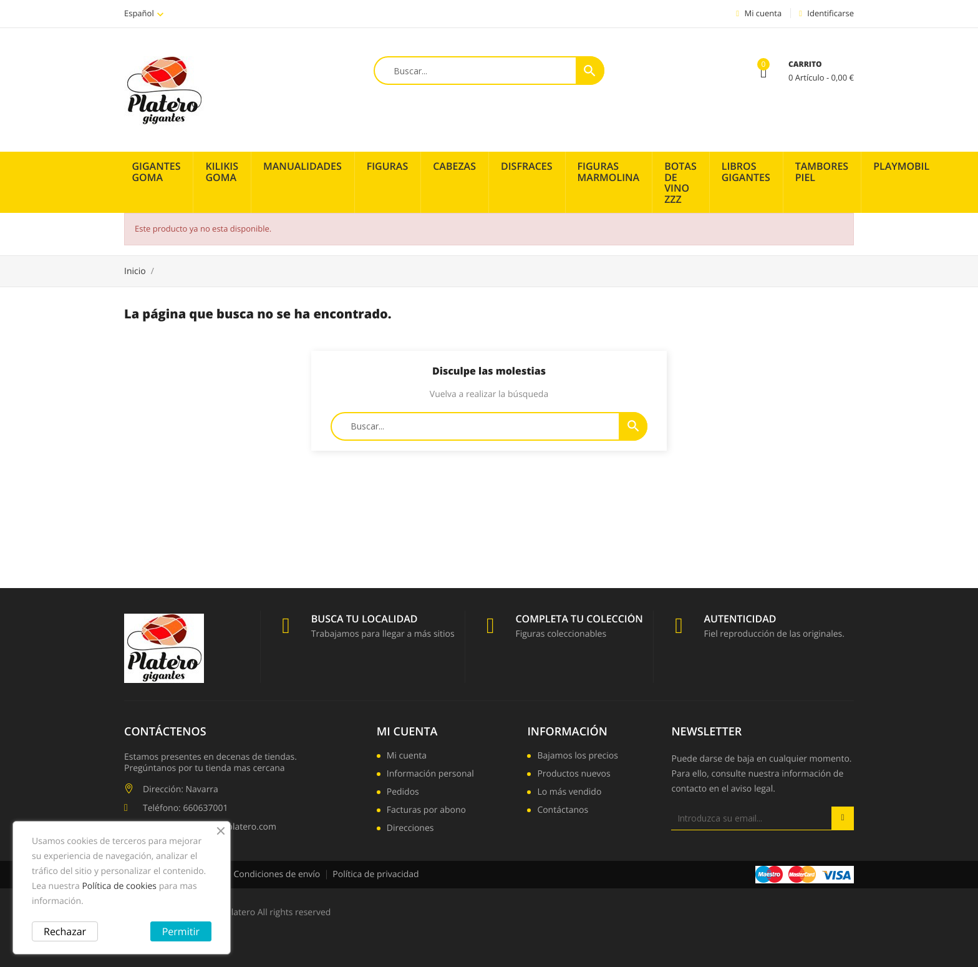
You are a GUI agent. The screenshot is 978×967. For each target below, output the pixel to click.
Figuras (388, 166)
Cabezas (454, 166)
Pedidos (403, 793)
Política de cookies (119, 886)
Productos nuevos (573, 775)
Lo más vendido (569, 793)
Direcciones (410, 829)
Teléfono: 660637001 (185, 808)
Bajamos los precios (577, 757)
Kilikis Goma (221, 171)
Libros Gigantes (746, 171)
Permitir (181, 931)
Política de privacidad (375, 874)
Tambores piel (821, 171)
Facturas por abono (426, 811)
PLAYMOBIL (901, 166)
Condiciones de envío (276, 874)
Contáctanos (562, 811)
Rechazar (65, 931)
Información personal (430, 775)
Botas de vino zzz (680, 182)
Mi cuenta (407, 731)
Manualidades (302, 166)
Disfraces (527, 166)
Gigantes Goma (156, 171)
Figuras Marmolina (609, 171)
